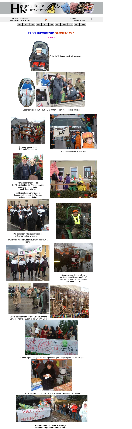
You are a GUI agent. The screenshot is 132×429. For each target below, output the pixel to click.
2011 (57, 24)
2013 (64, 24)
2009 (51, 24)
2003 (32, 24)
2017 (76, 24)
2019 (83, 24)
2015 (70, 24)
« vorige (76, 20)
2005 (38, 24)
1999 (19, 24)
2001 (26, 24)
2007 (45, 24)
